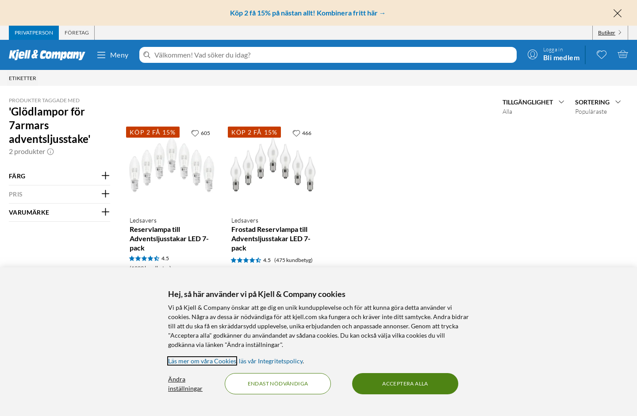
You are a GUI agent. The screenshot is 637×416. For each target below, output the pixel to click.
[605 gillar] (200, 132)
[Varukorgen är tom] (622, 54)
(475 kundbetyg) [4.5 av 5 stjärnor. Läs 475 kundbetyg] (293, 260)
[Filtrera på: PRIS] (59, 194)
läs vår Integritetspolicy (271, 361)
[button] (50, 151)
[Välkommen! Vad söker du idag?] (333, 55)
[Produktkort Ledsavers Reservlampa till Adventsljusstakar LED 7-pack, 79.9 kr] (171, 166)
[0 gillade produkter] (601, 54)
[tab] (34, 33)
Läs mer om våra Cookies (202, 361)
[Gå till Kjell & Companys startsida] (50, 55)
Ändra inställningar (185, 383)
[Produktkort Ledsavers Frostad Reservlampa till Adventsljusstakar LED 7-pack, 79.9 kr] (273, 166)
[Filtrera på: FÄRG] (59, 176)
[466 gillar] (301, 132)
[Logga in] (553, 54)
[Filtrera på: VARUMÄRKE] (59, 212)
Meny (112, 55)
